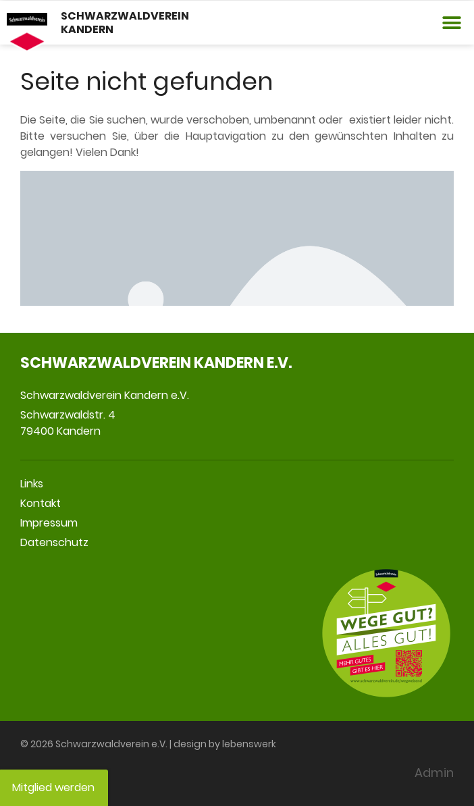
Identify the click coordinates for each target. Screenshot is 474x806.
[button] (452, 22)
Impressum (49, 523)
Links (31, 483)
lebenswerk (249, 744)
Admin (434, 772)
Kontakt (40, 503)
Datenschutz (54, 542)
